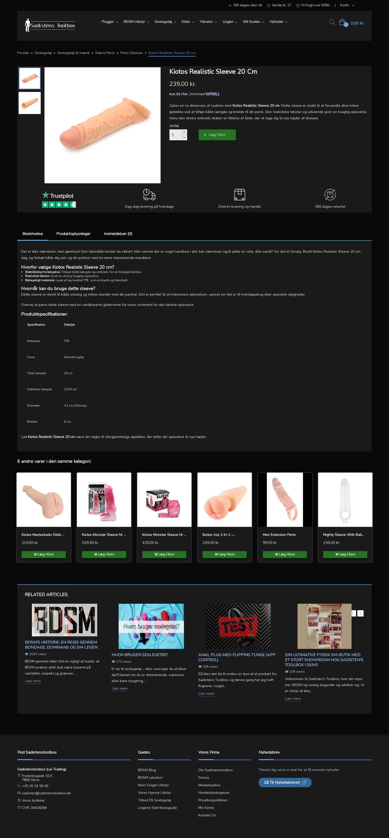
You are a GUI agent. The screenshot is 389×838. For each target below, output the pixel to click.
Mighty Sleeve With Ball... (343, 534)
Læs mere (32, 681)
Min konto (206, 807)
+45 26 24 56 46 (34, 786)
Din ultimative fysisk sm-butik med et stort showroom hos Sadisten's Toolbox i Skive (324, 660)
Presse (203, 777)
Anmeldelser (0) (118, 234)
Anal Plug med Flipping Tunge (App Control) (237, 657)
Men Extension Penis (279, 534)
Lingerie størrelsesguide (157, 807)
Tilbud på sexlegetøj (154, 800)
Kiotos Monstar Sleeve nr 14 (164, 534)
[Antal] (175, 134)
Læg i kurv (217, 134)
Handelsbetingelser (214, 792)
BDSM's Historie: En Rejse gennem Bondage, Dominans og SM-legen (61, 645)
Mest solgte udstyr (153, 785)
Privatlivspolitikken (213, 800)
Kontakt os (207, 815)
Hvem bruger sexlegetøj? (140, 655)
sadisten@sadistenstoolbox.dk (46, 793)
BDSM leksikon (150, 777)
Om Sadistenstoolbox (215, 770)
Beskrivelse (32, 234)
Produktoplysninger (73, 234)
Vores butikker (33, 800)
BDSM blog (147, 770)
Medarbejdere (209, 785)
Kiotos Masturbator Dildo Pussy (44, 534)
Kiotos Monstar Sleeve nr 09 (104, 534)
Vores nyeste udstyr (154, 792)
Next (360, 613)
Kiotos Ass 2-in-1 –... (219, 534)
